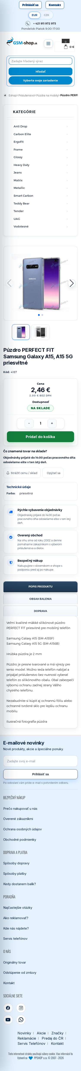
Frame (18, 149)
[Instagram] (21, 1008)
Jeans (18, 172)
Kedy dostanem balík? (19, 884)
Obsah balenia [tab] (40, 598)
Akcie (41, 1033)
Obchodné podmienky (19, 839)
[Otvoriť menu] (48, 43)
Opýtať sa (53, 473)
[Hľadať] (40, 71)
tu (72, 1054)
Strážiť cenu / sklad (21, 473)
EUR (34, 15)
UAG (17, 219)
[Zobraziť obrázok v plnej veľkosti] (40, 283)
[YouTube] (8, 1019)
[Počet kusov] (41, 423)
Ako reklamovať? (15, 918)
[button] (72, 283)
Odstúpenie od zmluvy (19, 972)
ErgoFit (19, 141)
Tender (19, 211)
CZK (46, 15)
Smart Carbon (23, 195)
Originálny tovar (14, 962)
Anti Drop (20, 126)
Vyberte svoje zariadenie (40, 80)
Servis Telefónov (31, 1043)
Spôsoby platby (14, 873)
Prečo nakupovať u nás (20, 808)
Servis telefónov (15, 938)
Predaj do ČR (52, 1038)
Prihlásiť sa (30, 5)
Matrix (18, 180)
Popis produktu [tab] (40, 586)
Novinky (24, 1033)
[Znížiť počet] (29, 423)
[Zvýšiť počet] (52, 423)
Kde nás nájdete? (16, 928)
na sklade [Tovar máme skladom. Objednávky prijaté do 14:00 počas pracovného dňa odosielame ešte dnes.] (40, 408)
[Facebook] (8, 1008)
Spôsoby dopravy (16, 863)
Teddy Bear (21, 203)
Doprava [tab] (40, 611)
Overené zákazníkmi (18, 819)
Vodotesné (21, 226)
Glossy (18, 157)
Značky (57, 1033)
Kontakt (55, 5)
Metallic (19, 188)
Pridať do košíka (40, 437)
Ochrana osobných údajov (22, 829)
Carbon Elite (22, 134)
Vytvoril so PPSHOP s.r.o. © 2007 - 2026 (40, 1058)
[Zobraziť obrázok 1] (21, 332)
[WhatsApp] (21, 1019)
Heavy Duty (21, 165)
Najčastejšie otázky (17, 907)
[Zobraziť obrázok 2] (40, 332)
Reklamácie (26, 1038)
